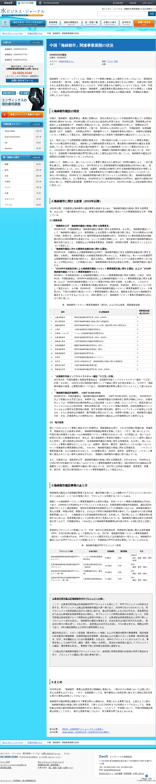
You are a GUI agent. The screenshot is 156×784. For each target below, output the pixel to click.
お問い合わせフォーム (50, 753)
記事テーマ (68, 768)
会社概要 (118, 773)
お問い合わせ (138, 773)
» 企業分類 (36, 124)
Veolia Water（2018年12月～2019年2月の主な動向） (86, 732)
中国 (116, 61)
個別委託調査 (6, 768)
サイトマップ (5, 780)
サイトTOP (5, 762)
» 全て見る (36, 42)
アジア (110, 61)
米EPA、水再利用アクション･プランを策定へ (83, 729)
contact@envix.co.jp (112, 770)
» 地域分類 (36, 157)
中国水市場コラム (34, 33)
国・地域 (52, 768)
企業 (60, 768)
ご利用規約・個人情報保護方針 (24, 780)
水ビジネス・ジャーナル (12, 33)
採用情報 (128, 773)
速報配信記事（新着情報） (49, 765)
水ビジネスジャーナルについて (51, 762)
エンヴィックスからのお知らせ (13, 765)
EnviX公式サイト (106, 773)
